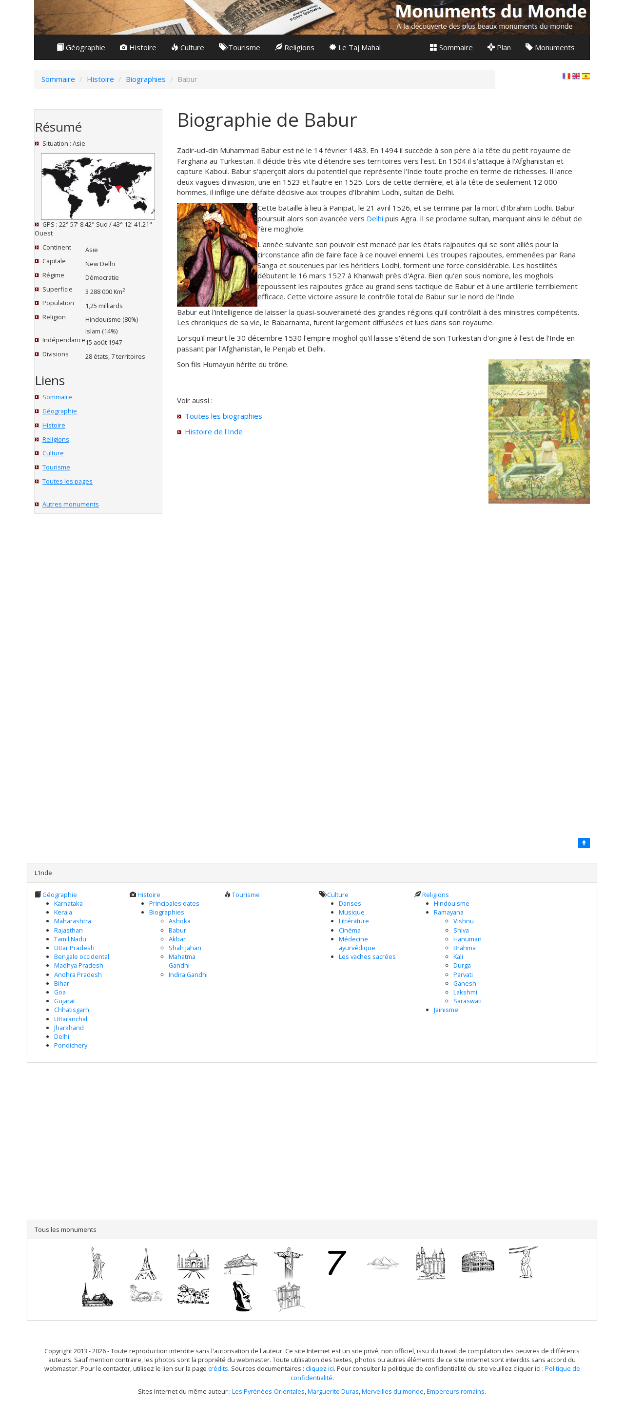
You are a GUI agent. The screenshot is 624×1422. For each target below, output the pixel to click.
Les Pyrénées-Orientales (268, 1391)
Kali (458, 956)
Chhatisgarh (71, 1009)
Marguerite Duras (333, 1391)
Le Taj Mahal (355, 47)
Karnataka (68, 903)
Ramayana (449, 912)
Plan (499, 47)
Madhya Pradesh (78, 965)
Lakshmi (465, 992)
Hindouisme (451, 903)
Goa (60, 992)
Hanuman (467, 939)
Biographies (166, 912)
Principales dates (174, 903)
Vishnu (463, 920)
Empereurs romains (456, 1391)
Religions (294, 47)
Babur (177, 930)
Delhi (375, 218)
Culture (187, 47)
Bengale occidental (81, 956)
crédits (218, 1368)
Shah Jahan (185, 947)
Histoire (138, 47)
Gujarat (64, 1000)
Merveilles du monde (393, 1391)
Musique (352, 912)
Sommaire (451, 47)
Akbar (177, 939)
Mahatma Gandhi (182, 961)
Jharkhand (69, 1027)
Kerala (63, 912)
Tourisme (239, 47)
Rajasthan (68, 930)
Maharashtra (72, 920)
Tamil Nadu (70, 939)
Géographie (81, 47)
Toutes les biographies (223, 416)
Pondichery (70, 1045)
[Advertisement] (312, 1141)
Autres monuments (70, 504)
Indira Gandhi (188, 974)
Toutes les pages (67, 481)
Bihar (61, 983)
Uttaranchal (70, 1018)
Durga (462, 965)
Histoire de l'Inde (214, 431)
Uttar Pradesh (74, 947)
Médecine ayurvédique (357, 943)
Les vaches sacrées (367, 956)
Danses (350, 903)
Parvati (463, 974)
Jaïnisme (446, 1009)
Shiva (461, 930)
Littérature (354, 920)
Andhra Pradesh (78, 974)
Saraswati (467, 1000)
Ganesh (464, 983)
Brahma (464, 947)
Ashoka (180, 920)
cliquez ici (320, 1368)
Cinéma (350, 930)
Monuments (550, 47)
